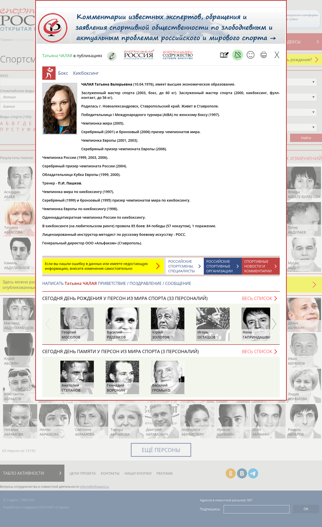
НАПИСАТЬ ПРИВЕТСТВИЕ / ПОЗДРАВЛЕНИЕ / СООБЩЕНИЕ (116, 286)
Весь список (257, 301)
